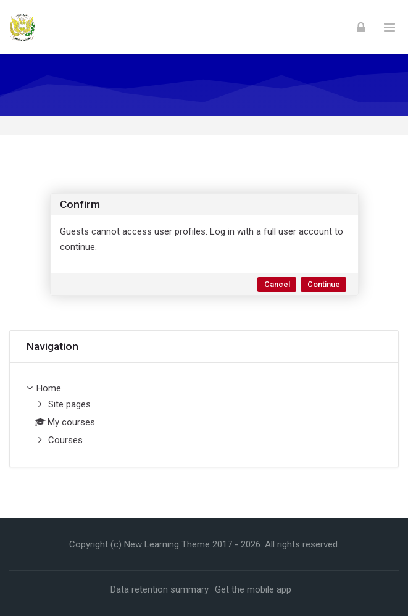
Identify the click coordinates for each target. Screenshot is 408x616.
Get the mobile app (253, 589)
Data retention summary (159, 589)
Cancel (277, 284)
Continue (323, 284)
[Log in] (361, 27)
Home (48, 388)
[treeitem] (204, 415)
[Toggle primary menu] (389, 27)
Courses (65, 440)
